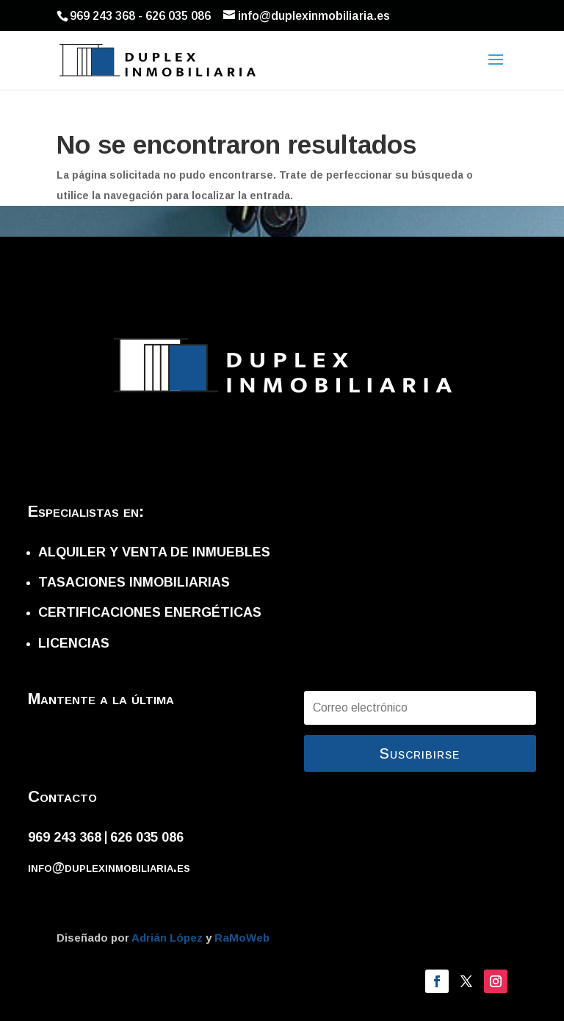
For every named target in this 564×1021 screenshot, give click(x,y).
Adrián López (168, 937)
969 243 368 (64, 837)
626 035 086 (147, 837)
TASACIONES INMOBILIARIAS (134, 582)
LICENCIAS (73, 643)
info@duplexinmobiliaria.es (109, 867)
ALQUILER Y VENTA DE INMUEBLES (154, 552)
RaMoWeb (242, 937)
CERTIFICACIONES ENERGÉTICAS (149, 612)
